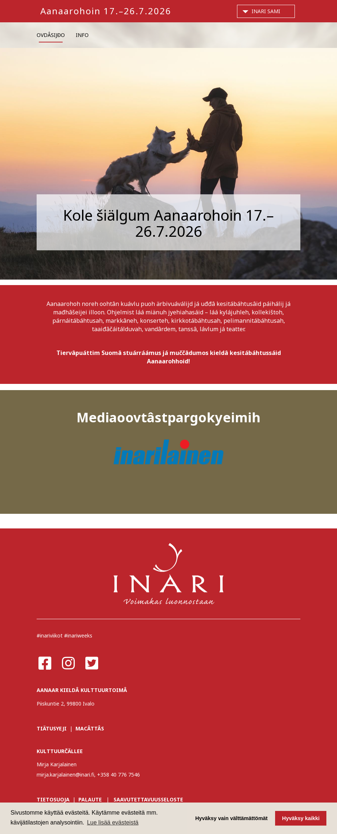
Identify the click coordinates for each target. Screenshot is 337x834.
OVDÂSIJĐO (51, 34)
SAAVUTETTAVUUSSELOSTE (148, 799)
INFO (82, 34)
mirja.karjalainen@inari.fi (65, 774)
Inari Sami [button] (266, 11)
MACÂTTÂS (89, 728)
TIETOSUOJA (53, 799)
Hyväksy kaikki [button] (300, 818)
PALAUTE (90, 799)
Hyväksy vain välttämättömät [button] (231, 818)
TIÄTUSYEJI (52, 728)
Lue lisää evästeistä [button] (112, 822)
